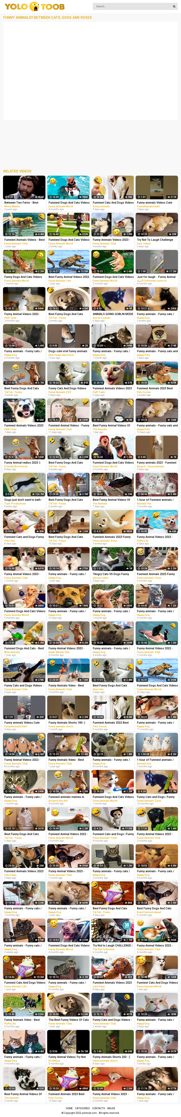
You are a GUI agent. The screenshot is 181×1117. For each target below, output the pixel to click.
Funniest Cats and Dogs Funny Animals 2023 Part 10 (24, 537)
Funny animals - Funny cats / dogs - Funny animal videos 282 (67, 612)
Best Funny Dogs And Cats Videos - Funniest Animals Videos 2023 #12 (66, 314)
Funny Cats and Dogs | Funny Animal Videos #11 (156, 797)
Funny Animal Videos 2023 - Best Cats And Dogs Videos (155, 537)
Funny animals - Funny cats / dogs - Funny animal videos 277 (111, 612)
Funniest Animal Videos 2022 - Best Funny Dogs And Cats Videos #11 (68, 834)
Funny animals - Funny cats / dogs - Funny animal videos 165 (155, 1094)
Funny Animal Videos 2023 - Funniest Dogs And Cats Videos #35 (113, 1094)
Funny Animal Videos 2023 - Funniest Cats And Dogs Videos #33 (157, 834)
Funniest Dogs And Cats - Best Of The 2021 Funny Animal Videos (24, 649)
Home (69, 1108)
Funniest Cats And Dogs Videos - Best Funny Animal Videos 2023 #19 (157, 983)
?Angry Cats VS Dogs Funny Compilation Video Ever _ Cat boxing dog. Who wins (111, 574)
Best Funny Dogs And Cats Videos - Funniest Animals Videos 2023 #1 (21, 389)
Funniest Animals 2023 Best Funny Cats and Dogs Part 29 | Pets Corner (68, 1094)
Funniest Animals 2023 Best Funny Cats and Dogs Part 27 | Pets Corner (156, 389)
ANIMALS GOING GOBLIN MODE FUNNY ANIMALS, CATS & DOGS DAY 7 (113, 314)
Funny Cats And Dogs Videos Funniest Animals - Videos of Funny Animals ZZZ (67, 389)
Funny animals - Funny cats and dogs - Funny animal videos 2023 (157, 352)
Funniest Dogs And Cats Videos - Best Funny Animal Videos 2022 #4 (24, 612)
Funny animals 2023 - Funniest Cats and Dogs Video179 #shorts (156, 463)
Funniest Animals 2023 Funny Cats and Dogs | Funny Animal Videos (156, 574)
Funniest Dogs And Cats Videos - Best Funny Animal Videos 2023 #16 (157, 686)
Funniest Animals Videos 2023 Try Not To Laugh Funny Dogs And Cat (112, 389)
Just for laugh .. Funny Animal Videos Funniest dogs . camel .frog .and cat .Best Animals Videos (156, 277)
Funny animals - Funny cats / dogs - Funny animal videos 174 (67, 574)
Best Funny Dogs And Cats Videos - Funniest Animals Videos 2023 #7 (66, 463)
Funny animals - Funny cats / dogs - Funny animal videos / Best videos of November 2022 (157, 872)
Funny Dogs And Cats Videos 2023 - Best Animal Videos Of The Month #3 (23, 277)
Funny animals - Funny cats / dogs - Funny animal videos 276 (111, 352)
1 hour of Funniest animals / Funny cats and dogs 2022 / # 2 (157, 500)
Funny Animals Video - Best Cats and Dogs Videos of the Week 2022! (67, 760)
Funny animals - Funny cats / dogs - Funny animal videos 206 (23, 1057)
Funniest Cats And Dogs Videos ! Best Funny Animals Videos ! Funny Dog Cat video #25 (113, 203)
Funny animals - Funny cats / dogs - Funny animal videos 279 (23, 946)
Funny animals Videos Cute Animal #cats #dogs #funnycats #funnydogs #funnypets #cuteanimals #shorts (154, 203)
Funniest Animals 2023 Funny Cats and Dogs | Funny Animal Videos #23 (112, 537)
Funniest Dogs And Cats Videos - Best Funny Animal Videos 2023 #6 (113, 277)
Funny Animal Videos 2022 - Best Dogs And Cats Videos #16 (22, 760)
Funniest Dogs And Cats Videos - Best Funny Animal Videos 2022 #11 (69, 203)
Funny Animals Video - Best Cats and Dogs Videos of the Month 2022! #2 (67, 686)
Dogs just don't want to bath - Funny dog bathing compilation (24, 500)
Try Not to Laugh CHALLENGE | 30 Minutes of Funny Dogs (112, 946)
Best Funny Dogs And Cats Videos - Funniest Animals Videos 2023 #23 (21, 834)
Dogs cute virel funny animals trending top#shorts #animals (68, 352)
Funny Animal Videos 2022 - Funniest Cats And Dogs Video (24, 314)
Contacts (98, 1108)
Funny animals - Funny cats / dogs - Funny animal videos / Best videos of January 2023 (111, 872)
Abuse (111, 1108)
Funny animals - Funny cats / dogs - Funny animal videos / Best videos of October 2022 (155, 612)
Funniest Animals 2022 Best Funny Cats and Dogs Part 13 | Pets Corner (112, 723)
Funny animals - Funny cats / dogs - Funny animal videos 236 (23, 352)
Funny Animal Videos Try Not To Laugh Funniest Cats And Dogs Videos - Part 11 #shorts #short (68, 1057)
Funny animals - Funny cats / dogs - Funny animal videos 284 (155, 1020)
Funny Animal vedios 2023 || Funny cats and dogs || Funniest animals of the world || (24, 463)
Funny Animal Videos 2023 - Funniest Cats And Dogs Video (68, 649)
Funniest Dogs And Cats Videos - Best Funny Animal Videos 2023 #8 (113, 463)
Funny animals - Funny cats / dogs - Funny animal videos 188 (155, 723)
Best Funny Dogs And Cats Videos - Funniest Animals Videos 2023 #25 (110, 909)
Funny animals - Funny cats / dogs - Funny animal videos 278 (111, 649)
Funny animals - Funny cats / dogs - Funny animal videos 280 (155, 1057)
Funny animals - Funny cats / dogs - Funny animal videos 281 (155, 314)
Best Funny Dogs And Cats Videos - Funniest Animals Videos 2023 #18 (66, 537)
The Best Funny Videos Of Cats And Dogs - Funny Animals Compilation (69, 1020)
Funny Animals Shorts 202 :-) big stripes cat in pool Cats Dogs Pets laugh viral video (111, 1057)
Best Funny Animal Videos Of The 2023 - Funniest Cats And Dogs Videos (112, 426)
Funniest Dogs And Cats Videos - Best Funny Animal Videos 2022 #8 (69, 946)
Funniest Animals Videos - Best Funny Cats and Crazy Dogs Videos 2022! (24, 240)
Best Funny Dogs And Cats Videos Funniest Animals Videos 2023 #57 (110, 686)
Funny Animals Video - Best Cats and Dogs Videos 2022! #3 (24, 1020)
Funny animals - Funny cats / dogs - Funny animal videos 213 (111, 760)
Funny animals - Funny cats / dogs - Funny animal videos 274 (23, 797)
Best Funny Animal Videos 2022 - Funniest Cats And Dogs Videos (69, 277)
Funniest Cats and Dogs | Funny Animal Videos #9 (113, 834)
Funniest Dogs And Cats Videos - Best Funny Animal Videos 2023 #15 (69, 240)
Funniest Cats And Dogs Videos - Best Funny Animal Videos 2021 (24, 983)
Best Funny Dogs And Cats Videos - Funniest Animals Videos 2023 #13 (66, 500)
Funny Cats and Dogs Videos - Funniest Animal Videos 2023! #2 (112, 1020)
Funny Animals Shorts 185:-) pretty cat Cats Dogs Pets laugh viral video (67, 723)
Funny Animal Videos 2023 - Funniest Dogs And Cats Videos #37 (24, 574)
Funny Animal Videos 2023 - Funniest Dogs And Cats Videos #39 (69, 872)
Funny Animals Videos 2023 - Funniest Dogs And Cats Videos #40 (113, 240)
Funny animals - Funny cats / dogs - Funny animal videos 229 (23, 909)
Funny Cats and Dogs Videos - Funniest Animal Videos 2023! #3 (24, 686)
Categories (82, 1108)
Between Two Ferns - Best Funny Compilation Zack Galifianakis (21, 203)
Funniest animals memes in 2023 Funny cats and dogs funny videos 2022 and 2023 (67, 797)
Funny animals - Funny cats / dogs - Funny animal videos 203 (67, 983)
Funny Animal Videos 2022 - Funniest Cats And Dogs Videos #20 (157, 649)
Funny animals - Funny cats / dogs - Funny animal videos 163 (67, 909)
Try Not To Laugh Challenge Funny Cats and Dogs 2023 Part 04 (157, 240)
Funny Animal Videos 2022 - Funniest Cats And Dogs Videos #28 (157, 946)
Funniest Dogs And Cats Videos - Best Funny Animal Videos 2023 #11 (113, 797)
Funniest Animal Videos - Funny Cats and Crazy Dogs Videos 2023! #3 (69, 426)
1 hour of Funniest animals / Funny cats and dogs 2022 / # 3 (157, 760)
